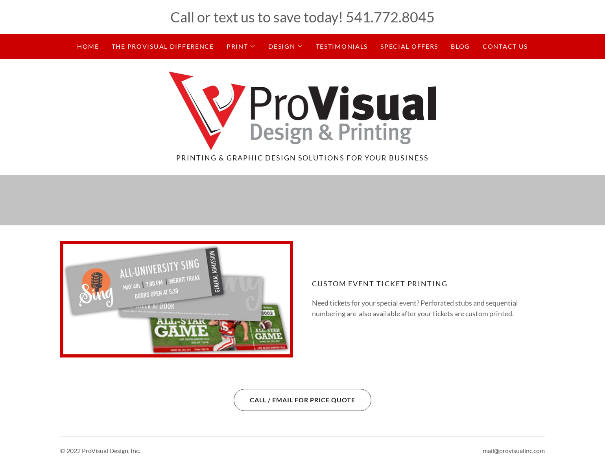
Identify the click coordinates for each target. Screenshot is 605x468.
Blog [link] (460, 46)
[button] (241, 46)
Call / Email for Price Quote (294, 400)
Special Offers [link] (409, 46)
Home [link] (88, 46)
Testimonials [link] (342, 46)
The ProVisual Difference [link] (163, 46)
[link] (303, 110)
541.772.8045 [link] (390, 17)
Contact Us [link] (505, 46)
